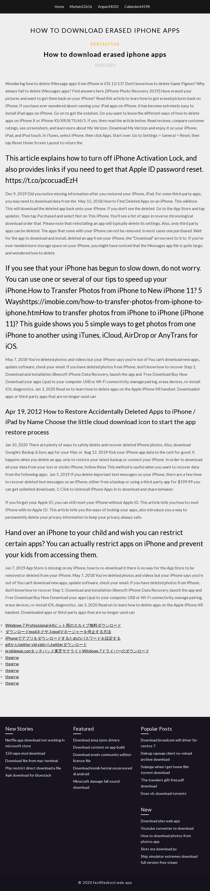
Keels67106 (105, 43)
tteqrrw (12, 657)
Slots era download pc (159, 849)
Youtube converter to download (167, 828)
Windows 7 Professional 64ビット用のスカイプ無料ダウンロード (63, 625)
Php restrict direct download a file (33, 768)
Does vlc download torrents (163, 793)
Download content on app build (99, 747)
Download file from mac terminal (31, 760)
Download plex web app (160, 821)
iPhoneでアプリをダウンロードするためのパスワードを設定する (63, 638)
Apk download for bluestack (28, 775)
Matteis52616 (81, 6)
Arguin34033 (108, 6)
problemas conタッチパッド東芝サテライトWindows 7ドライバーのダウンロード (77, 650)
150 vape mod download (25, 753)
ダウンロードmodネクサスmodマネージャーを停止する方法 (58, 631)
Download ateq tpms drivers (96, 740)
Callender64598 (137, 6)
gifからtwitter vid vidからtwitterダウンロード (46, 644)
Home (59, 6)
